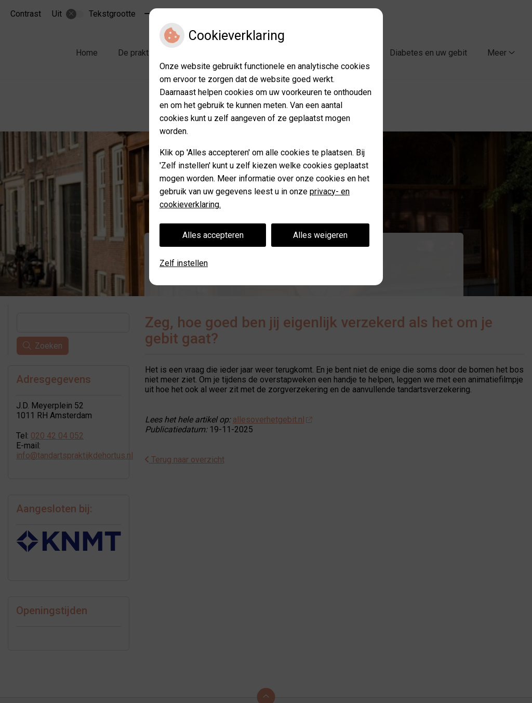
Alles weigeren (320, 235)
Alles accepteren (213, 235)
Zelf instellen (183, 263)
